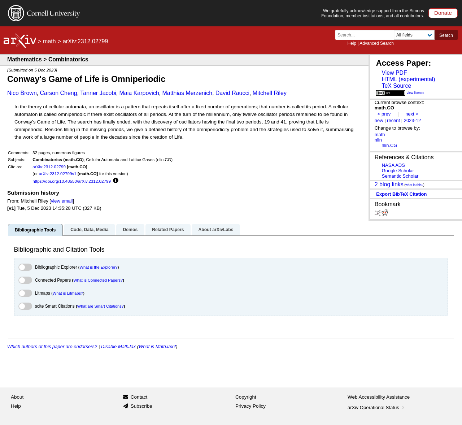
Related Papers (168, 229)
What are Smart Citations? (100, 306)
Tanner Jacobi (98, 93)
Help (351, 43)
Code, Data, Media (89, 229)
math (49, 41)
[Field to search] (414, 35)
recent (393, 120)
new (379, 120)
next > (411, 114)
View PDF (394, 73)
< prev (384, 114)
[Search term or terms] (366, 35)
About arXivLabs (215, 229)
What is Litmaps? (68, 293)
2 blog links (389, 184)
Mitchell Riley (270, 93)
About (17, 397)
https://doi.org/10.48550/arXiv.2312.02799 (71, 181)
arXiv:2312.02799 (49, 166)
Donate (443, 13)
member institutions (364, 15)
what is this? (414, 185)
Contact (139, 397)
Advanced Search (376, 43)
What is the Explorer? (99, 267)
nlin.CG (389, 145)
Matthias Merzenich (187, 93)
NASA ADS (393, 165)
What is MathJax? (157, 346)
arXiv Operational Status (377, 407)
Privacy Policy (250, 406)
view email (62, 201)
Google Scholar (398, 170)
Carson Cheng (58, 93)
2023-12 (412, 120)
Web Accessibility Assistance (379, 397)
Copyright (245, 397)
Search (446, 35)
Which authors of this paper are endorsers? (52, 346)
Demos (130, 229)
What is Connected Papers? (98, 280)
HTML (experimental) (408, 79)
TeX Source (396, 86)
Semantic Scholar (400, 176)
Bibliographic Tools (35, 230)
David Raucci (232, 93)
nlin (378, 140)
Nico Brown (22, 93)
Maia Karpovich (139, 93)
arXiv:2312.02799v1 (58, 173)
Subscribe (141, 406)
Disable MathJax (118, 346)
